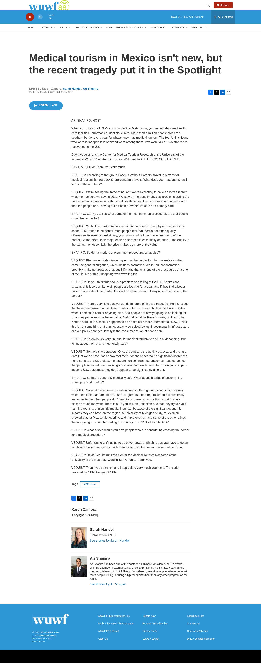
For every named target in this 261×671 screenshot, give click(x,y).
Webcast (198, 35)
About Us (103, 646)
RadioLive (157, 35)
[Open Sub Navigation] (37, 35)
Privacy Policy (150, 639)
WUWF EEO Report (108, 639)
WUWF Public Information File (114, 623)
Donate (226, 9)
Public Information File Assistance (115, 631)
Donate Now (149, 623)
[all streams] (223, 24)
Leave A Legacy (151, 646)
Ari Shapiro (90, 96)
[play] (30, 25)
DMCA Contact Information (201, 646)
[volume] (40, 24)
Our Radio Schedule (197, 639)
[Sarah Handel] (79, 545)
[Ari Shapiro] (79, 574)
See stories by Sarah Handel (109, 548)
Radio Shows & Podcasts (124, 35)
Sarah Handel (72, 96)
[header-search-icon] (210, 8)
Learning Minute (87, 35)
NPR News (90, 491)
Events (47, 35)
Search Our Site (195, 623)
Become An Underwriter (155, 631)
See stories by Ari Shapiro (108, 592)
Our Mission (193, 631)
